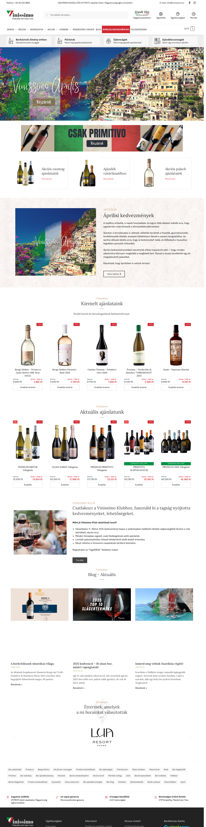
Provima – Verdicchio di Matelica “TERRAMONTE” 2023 (139, 371)
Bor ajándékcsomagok (92, 780)
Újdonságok (130, 39)
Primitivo (12, 774)
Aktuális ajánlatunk (102, 410)
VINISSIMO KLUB (83, 501)
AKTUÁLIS (110, 208)
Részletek (47, 177)
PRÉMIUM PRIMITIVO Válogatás (102, 467)
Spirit (183, 780)
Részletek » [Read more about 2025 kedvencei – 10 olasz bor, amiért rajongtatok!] (79, 686)
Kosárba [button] (28, 483)
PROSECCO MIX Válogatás (176, 465)
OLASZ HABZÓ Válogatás (65, 465)
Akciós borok (98, 774)
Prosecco (30, 768)
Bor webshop (26, 774)
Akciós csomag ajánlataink (53, 169)
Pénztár (193, 15)
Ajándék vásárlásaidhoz (114, 169)
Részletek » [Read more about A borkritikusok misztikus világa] (16, 682)
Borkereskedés (136, 780)
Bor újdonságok (105, 768)
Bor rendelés (160, 774)
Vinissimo (102, 296)
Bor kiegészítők (178, 768)
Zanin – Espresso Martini (176, 368)
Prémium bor (122, 768)
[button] (189, 28)
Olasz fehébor (170, 780)
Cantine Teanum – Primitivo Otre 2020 (102, 369)
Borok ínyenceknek (143, 774)
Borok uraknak (154, 780)
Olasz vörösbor (138, 768)
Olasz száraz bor (72, 780)
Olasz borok (154, 768)
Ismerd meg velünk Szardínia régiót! (159, 662)
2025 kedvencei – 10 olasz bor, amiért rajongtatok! (92, 663)
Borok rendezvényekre (79, 774)
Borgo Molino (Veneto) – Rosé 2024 (64, 369)
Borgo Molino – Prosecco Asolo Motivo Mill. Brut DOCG (28, 371)
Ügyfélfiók (161, 15)
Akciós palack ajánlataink (175, 169)
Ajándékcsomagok (179, 39)
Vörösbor (122, 780)
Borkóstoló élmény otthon (33, 39)
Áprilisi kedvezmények (128, 214)
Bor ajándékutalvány (44, 774)
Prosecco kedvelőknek (37, 780)
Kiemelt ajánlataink (102, 302)
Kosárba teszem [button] (27, 385)
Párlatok (82, 39)
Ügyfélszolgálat (178, 15)
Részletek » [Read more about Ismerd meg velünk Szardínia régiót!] (141, 686)
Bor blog (110, 780)
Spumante (56, 780)
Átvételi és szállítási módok (98, 824)
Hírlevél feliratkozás (134, 824)
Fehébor (173, 774)
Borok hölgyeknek (16, 780)
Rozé (166, 768)
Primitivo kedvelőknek (85, 768)
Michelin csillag (115, 774)
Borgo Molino (43, 768)
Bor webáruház (15, 768)
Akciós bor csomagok (63, 768)
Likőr (128, 774)
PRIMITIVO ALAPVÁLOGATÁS (139, 467)
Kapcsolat (51, 824)
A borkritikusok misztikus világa (32, 662)
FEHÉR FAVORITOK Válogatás (28, 467)
